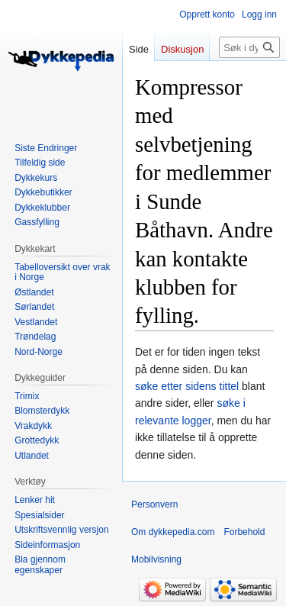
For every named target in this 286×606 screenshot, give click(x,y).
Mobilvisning (156, 559)
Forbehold (244, 532)
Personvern (154, 504)
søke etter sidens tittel (187, 386)
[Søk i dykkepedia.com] (249, 47)
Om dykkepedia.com (172, 532)
